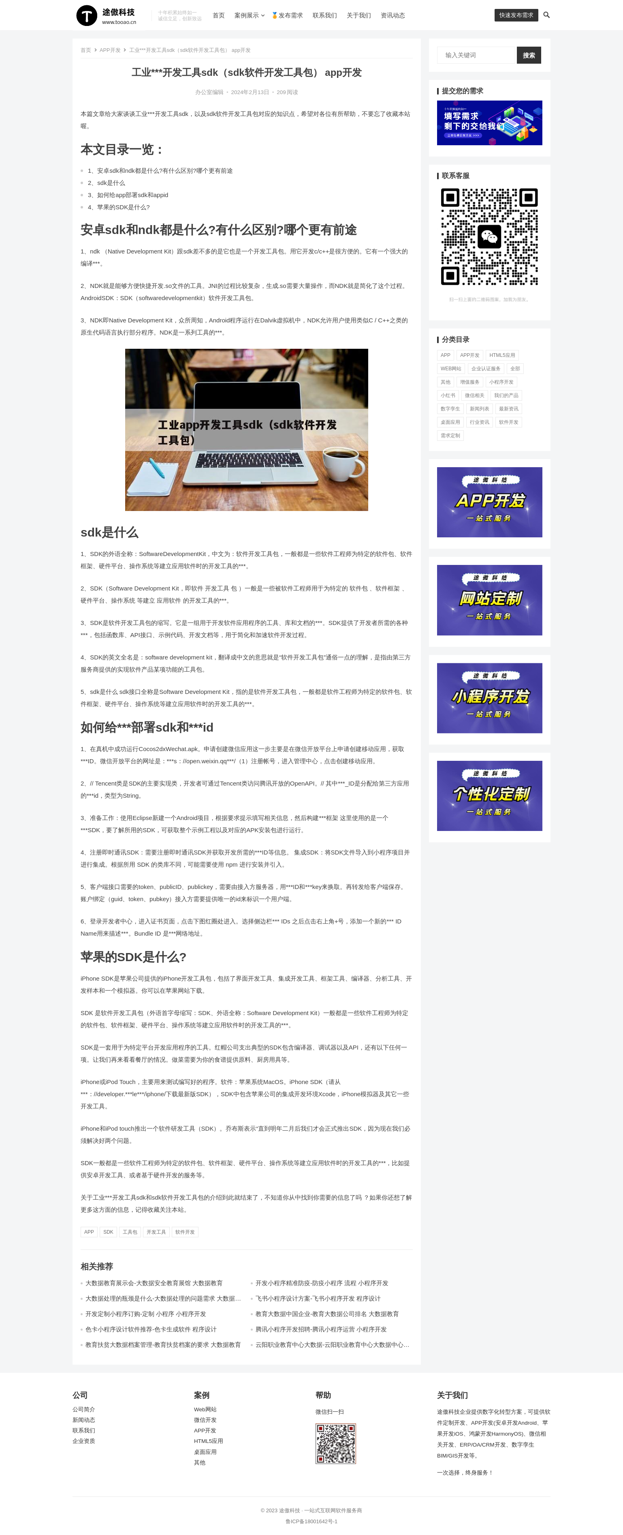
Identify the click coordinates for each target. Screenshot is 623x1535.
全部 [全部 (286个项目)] (515, 368)
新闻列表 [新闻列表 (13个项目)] (479, 409)
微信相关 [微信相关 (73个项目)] (474, 395)
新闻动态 (84, 1420)
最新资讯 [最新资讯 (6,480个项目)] (508, 409)
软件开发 (185, 1232)
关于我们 (359, 15)
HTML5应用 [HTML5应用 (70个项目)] (502, 355)
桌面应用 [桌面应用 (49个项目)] (450, 422)
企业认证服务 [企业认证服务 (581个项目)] (486, 368)
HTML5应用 (208, 1441)
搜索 (529, 55)
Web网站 (205, 1409)
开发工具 (156, 1232)
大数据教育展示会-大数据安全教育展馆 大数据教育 (154, 1283)
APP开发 (110, 50)
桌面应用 (205, 1452)
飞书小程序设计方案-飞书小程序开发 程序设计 (318, 1298)
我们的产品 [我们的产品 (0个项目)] (506, 395)
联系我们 (325, 15)
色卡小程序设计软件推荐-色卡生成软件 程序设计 (151, 1329)
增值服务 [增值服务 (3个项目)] (470, 382)
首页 (219, 15)
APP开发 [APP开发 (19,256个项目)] (470, 355)
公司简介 (84, 1409)
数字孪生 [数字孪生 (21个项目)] (450, 409)
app (89, 1232)
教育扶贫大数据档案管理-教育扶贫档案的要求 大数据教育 (163, 1344)
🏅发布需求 (287, 15)
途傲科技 (289, 1510)
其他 (199, 1463)
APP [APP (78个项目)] (445, 355)
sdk (108, 1232)
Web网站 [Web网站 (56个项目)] (451, 368)
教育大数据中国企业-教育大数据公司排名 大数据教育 (327, 1313)
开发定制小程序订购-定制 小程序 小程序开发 (145, 1313)
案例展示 (247, 15)
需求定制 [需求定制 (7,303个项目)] (450, 435)
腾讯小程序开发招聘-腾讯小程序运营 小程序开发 (321, 1329)
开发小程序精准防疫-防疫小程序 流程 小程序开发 (322, 1283)
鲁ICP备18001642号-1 (311, 1521)
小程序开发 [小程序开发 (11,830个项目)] (501, 382)
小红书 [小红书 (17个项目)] (448, 395)
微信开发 (205, 1420)
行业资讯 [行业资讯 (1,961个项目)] (479, 422)
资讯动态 (393, 15)
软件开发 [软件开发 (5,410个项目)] (508, 422)
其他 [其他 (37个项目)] (445, 382)
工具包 (130, 1232)
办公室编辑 (209, 92)
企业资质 (84, 1441)
